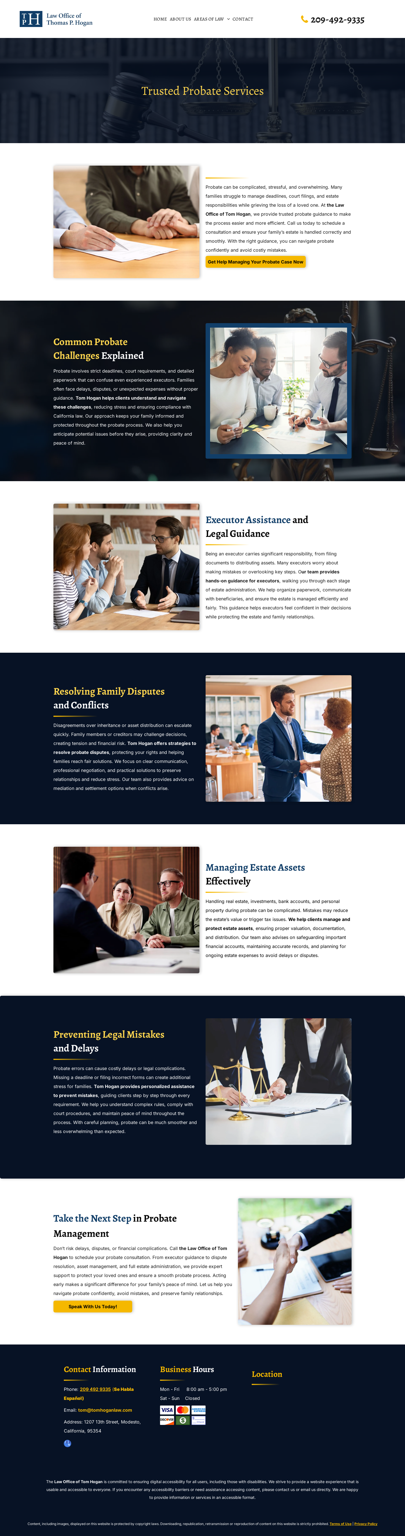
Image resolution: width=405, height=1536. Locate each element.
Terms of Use (341, 1524)
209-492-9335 (337, 19)
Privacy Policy (365, 1524)
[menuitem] (160, 18)
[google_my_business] (67, 1444)
